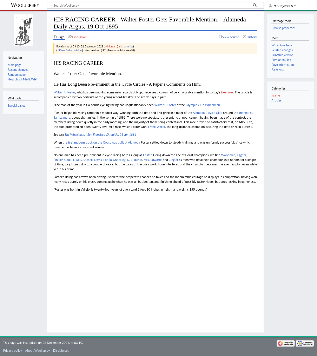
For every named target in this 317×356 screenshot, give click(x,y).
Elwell (77, 159)
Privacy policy (12, 350)
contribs (128, 46)
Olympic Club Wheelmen (203, 105)
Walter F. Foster (64, 92)
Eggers (241, 155)
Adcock (87, 159)
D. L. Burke (134, 159)
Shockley (119, 159)
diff (59, 50)
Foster (147, 155)
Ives (146, 159)
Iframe (275, 95)
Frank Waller (156, 126)
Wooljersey (25, 5)
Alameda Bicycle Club (207, 112)
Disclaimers (61, 350)
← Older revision (72, 50)
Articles (276, 100)
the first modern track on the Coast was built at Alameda (101, 142)
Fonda (107, 159)
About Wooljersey (37, 350)
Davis (98, 159)
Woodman (228, 155)
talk (120, 46)
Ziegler (173, 159)
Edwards (156, 159)
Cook (68, 159)
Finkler (58, 159)
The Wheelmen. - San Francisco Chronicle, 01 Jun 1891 (100, 134)
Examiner (227, 92)
